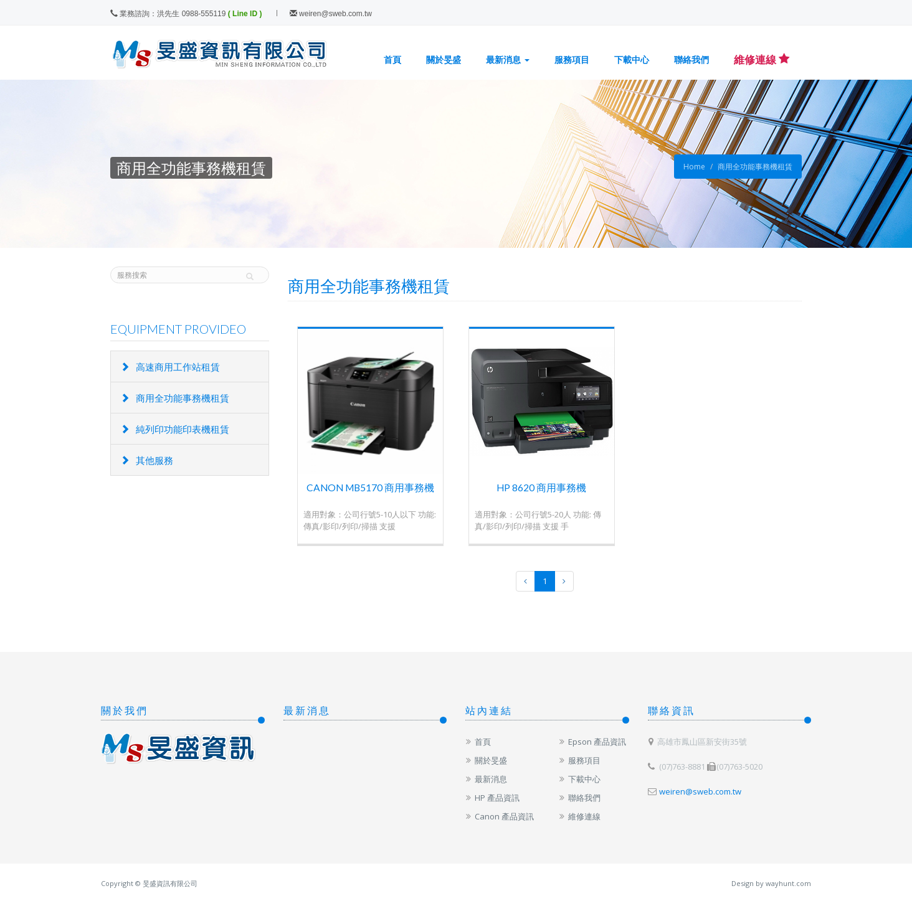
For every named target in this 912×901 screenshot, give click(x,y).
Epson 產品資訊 (592, 741)
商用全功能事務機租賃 (755, 166)
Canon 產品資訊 (499, 816)
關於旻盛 (443, 59)
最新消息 (508, 59)
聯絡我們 (691, 59)
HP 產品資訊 (492, 797)
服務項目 (571, 59)
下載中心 (631, 59)
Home (694, 166)
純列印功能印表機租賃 (174, 429)
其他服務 (146, 460)
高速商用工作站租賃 (170, 366)
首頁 (392, 59)
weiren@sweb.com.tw (331, 13)
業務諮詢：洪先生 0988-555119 (168, 13)
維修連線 (580, 816)
